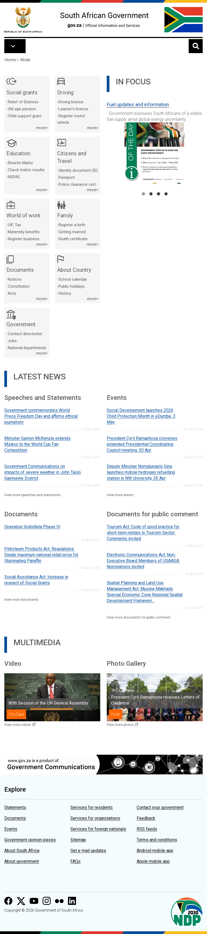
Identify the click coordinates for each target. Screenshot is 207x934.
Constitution (19, 286)
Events (10, 829)
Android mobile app (155, 850)
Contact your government (160, 807)
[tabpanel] (155, 140)
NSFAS (14, 176)
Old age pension (22, 109)
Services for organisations (95, 818)
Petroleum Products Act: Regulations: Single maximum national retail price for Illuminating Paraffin (41, 554)
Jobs (12, 340)
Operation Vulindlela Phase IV (32, 526)
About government (21, 861)
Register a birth (71, 224)
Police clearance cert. (77, 184)
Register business (23, 238)
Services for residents (91, 807)
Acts (12, 293)
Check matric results (26, 169)
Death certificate (73, 238)
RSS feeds (147, 829)
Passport (66, 177)
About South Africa (21, 850)
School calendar (72, 279)
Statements (15, 807)
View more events (120, 495)
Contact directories (25, 333)
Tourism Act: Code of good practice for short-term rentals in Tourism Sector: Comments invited (143, 532)
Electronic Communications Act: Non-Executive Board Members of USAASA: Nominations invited (143, 560)
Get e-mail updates (88, 850)
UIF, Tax (14, 224)
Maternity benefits (24, 231)
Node (25, 59)
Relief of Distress (23, 101)
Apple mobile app (153, 861)
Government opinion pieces (30, 839)
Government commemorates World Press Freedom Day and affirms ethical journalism (41, 416)
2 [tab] (151, 193)
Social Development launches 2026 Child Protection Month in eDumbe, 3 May (141, 416)
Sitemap (78, 839)
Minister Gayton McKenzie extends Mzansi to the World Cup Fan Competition (37, 444)
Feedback (146, 818)
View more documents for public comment (138, 617)
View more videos (17, 725)
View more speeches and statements (32, 495)
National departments (27, 347)
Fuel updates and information (138, 104)
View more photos (120, 725)
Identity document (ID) (78, 170)
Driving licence (71, 101)
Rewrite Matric (20, 162)
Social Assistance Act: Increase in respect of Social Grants (36, 579)
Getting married (72, 231)
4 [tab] (166, 193)
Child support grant (25, 116)
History (64, 293)
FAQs (75, 861)
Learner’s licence (73, 109)
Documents (15, 818)
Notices (15, 279)
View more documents (21, 600)
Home (10, 59)
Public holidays (71, 286)
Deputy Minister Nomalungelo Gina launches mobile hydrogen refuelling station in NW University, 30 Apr (141, 472)
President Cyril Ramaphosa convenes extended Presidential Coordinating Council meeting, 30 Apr (142, 444)
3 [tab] (158, 193)
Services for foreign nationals (98, 829)
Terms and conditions (157, 839)
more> (41, 127)
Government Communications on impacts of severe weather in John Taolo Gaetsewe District (42, 472)
